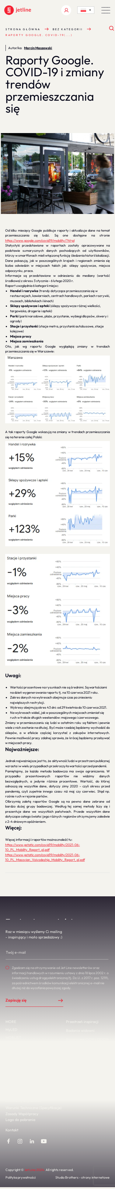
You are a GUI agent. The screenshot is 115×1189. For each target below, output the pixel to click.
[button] (106, 10)
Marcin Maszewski (38, 48)
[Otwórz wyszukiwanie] (112, 28)
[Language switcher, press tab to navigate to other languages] (85, 10)
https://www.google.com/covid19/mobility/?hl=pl (40, 240)
